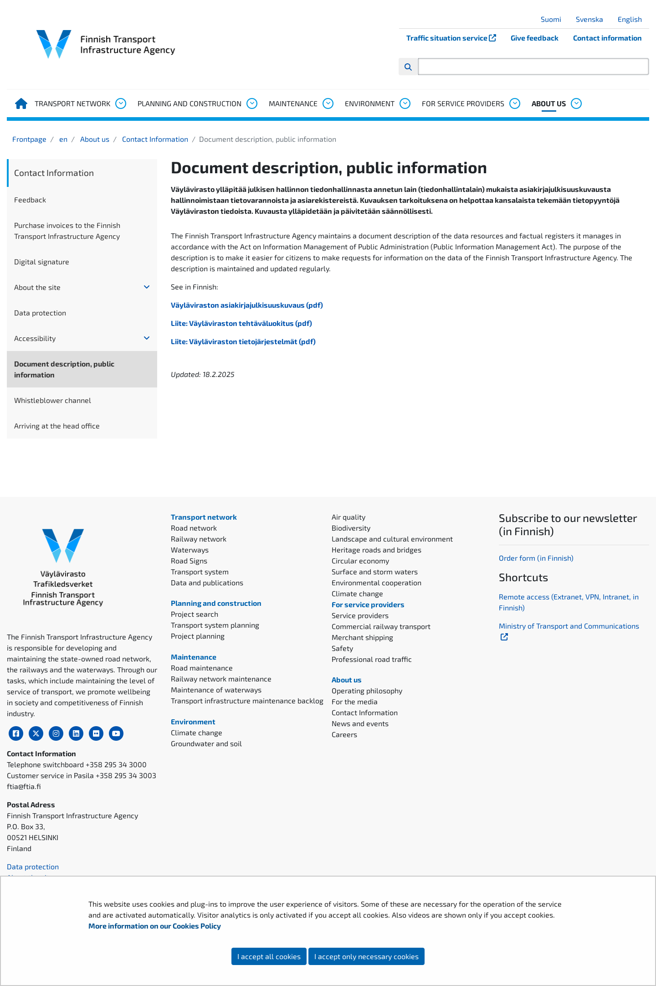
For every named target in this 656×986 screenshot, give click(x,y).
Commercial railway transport (381, 626)
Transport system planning (215, 624)
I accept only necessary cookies (366, 956)
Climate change (196, 732)
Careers (344, 734)
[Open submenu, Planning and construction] (251, 103)
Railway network (198, 538)
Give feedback (535, 37)
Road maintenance (202, 667)
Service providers (360, 615)
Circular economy (360, 560)
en (62, 138)
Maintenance (293, 103)
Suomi (554, 19)
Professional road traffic (372, 659)
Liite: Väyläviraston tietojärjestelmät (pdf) (243, 341)
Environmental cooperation (376, 582)
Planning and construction (189, 103)
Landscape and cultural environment (392, 538)
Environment (370, 103)
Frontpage (29, 138)
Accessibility (35, 338)
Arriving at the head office (57, 425)
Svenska (592, 19)
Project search (194, 613)
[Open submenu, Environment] (405, 103)
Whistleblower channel (52, 400)
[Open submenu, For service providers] (514, 103)
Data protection (40, 312)
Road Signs (189, 560)
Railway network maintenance (221, 678)
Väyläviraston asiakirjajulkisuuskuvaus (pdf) (247, 304)
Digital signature (41, 261)
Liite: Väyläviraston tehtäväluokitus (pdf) (241, 323)
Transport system (200, 571)
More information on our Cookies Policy (155, 925)
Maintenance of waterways (216, 689)
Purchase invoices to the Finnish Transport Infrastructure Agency (67, 230)
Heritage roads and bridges (376, 549)
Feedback (30, 199)
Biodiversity (351, 527)
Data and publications (207, 582)
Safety (342, 648)
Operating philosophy (367, 690)
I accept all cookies (269, 956)
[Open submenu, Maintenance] (328, 103)
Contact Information (154, 138)
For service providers (463, 103)
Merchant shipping (362, 637)
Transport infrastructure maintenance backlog (247, 700)
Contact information (607, 37)
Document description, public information (64, 369)
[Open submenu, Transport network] (120, 103)
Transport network (72, 103)
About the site (37, 287)
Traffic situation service (454, 37)
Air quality (348, 516)
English (633, 19)
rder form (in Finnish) (539, 557)
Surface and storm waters (375, 571)
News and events (360, 723)
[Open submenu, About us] (576, 103)
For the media (355, 701)
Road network (194, 527)
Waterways (190, 549)
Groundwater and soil (206, 743)
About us (549, 103)
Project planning (198, 635)
